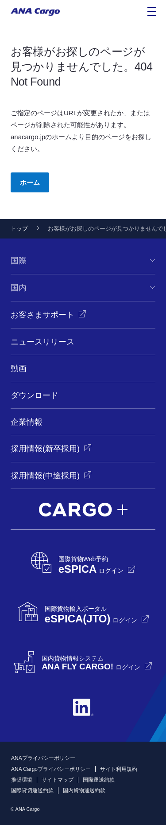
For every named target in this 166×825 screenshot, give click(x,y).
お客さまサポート (42, 314)
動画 (19, 368)
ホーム (30, 182)
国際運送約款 (99, 780)
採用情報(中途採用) (45, 475)
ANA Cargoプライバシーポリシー (51, 769)
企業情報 (26, 422)
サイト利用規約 (118, 769)
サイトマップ (57, 780)
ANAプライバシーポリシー (43, 758)
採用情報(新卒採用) (45, 448)
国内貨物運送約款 (84, 790)
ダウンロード (34, 395)
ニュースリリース (42, 341)
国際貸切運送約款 (32, 790)
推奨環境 (21, 780)
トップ (19, 228)
